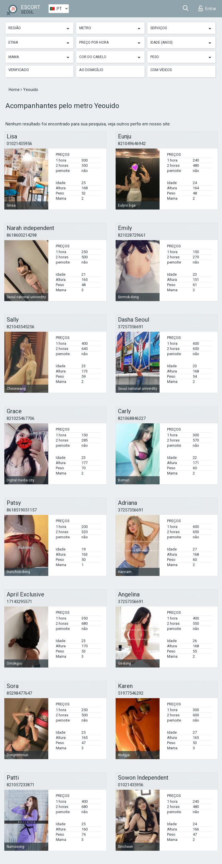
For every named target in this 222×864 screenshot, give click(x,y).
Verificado (18, 70)
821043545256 (20, 326)
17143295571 (19, 601)
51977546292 (130, 693)
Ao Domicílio (91, 70)
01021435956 (19, 143)
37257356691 (130, 326)
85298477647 (19, 693)
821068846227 (132, 418)
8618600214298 (22, 235)
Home (15, 89)
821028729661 (132, 235)
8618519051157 (22, 510)
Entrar (208, 8)
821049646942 (132, 143)
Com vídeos (161, 70)
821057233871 (20, 784)
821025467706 (20, 418)
